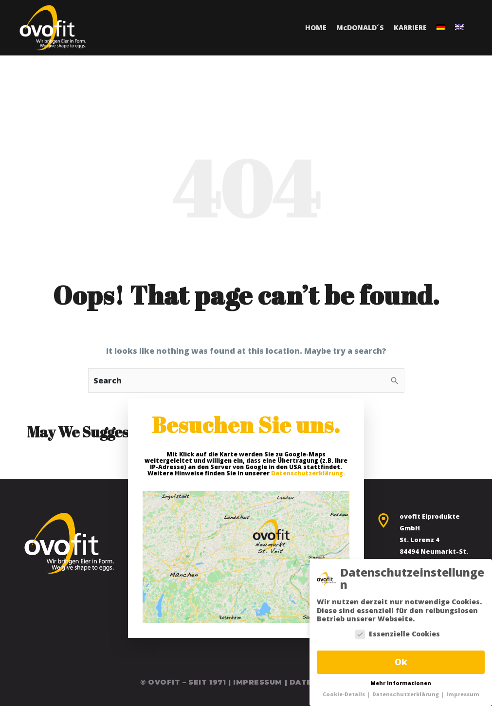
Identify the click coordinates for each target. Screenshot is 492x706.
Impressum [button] (462, 694)
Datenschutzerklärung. (308, 473)
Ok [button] (401, 662)
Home (316, 27)
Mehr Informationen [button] (400, 683)
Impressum (257, 682)
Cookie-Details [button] (344, 694)
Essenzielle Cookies (397, 634)
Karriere (410, 27)
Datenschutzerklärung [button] (406, 694)
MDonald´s (360, 27)
